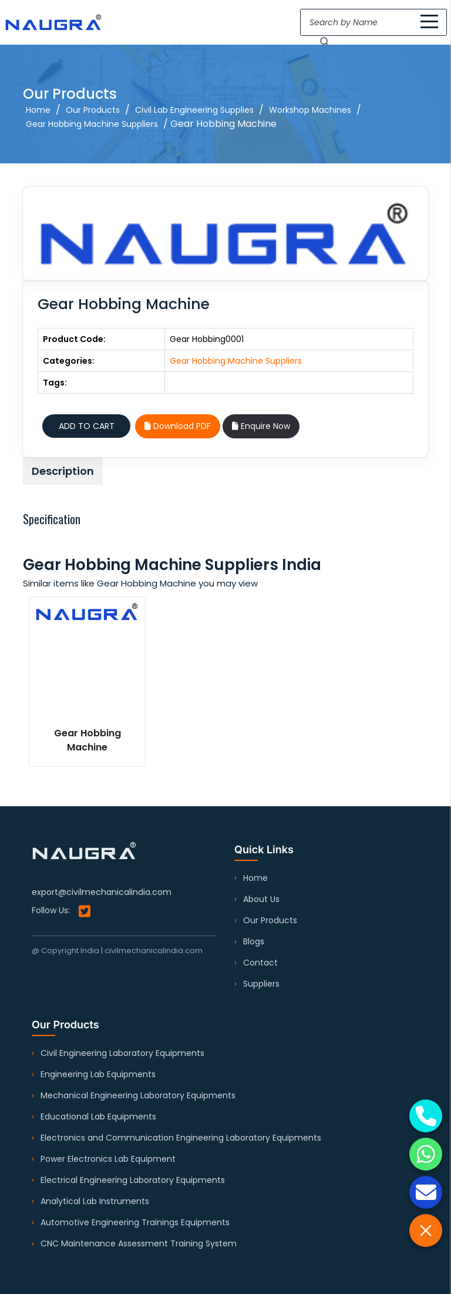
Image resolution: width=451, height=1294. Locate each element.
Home (38, 110)
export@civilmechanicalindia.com (101, 892)
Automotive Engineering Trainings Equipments (135, 1222)
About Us (261, 899)
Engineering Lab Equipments (98, 1074)
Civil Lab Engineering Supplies (194, 110)
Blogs (253, 941)
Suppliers (261, 984)
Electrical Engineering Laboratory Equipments (133, 1180)
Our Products (93, 110)
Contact (260, 962)
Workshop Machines (310, 110)
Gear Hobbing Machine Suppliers (92, 124)
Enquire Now (261, 426)
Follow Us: (61, 911)
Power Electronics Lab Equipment (108, 1159)
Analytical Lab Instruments (95, 1201)
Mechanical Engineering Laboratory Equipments (138, 1095)
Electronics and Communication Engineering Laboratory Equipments (181, 1138)
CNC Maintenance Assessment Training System (139, 1243)
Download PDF (177, 426)
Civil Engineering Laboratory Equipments (122, 1053)
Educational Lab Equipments (98, 1116)
